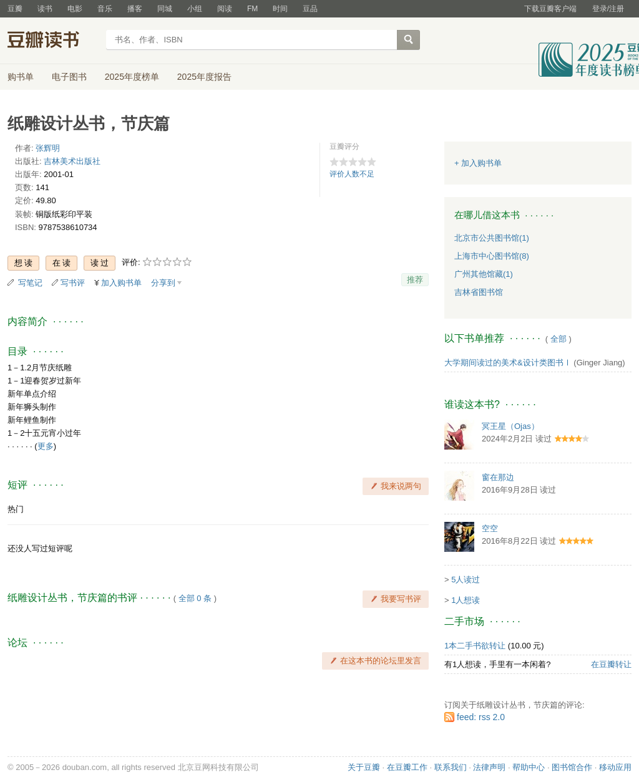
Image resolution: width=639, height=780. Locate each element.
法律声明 (489, 767)
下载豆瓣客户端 (550, 8)
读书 (44, 8)
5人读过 (465, 579)
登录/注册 (608, 8)
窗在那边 (498, 477)
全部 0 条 (195, 598)
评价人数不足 (351, 174)
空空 (490, 528)
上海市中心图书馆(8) (491, 256)
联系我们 (450, 767)
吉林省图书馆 (478, 292)
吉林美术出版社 (72, 161)
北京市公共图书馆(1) (491, 238)
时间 (280, 8)
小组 (194, 8)
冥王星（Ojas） (510, 426)
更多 (45, 446)
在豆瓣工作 (407, 767)
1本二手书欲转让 (474, 645)
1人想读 (465, 600)
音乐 (104, 8)
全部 (558, 339)
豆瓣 (14, 8)
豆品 (310, 8)
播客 (134, 8)
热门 (15, 509)
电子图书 (69, 77)
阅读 (224, 8)
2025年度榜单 (132, 77)
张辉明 (48, 148)
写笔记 (30, 282)
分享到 (163, 282)
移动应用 (615, 767)
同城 (164, 8)
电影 (74, 8)
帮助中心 (528, 767)
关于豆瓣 (364, 767)
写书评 (73, 282)
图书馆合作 (572, 767)
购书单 (20, 77)
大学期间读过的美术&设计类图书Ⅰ (508, 362)
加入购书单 (121, 282)
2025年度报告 (204, 77)
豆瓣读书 (52, 41)
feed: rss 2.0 (481, 717)
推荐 (415, 279)
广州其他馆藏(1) (483, 274)
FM (252, 8)
